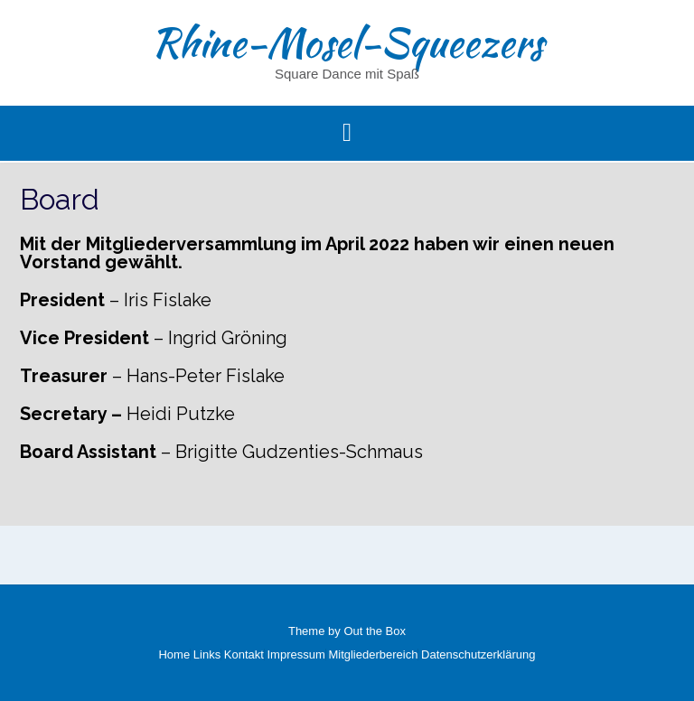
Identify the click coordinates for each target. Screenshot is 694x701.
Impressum (296, 654)
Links (206, 654)
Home (174, 654)
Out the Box (374, 631)
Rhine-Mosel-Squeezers (347, 42)
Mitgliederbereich (372, 654)
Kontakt (244, 654)
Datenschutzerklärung (478, 654)
